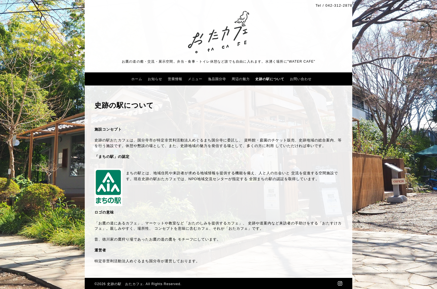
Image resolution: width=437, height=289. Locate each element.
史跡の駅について (269, 79)
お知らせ (155, 79)
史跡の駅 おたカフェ (125, 284)
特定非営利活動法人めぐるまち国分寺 (127, 261)
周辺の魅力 (241, 79)
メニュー (195, 79)
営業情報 (175, 79)
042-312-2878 (338, 5)
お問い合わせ (301, 79)
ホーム (136, 79)
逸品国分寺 (217, 79)
